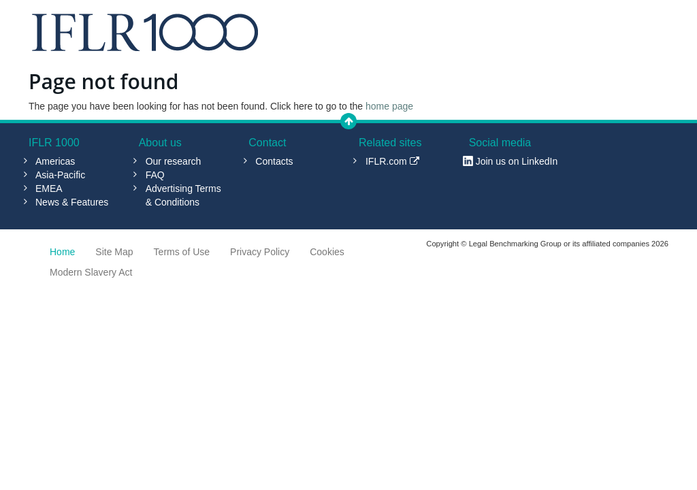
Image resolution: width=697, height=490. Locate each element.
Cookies (327, 251)
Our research (173, 161)
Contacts (274, 161)
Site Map (114, 251)
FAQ (155, 174)
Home (62, 251)
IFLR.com (392, 161)
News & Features (71, 202)
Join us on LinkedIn (517, 161)
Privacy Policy (259, 251)
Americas (55, 161)
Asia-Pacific (60, 174)
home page (389, 106)
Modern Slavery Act (91, 272)
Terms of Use (182, 251)
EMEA (49, 188)
